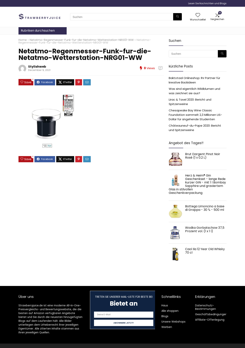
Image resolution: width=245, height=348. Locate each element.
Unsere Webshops (173, 322)
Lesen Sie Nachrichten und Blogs (207, 3)
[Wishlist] (197, 15)
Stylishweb (37, 66)
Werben (166, 327)
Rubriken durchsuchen (38, 30)
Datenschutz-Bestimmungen (205, 307)
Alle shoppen (170, 311)
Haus (164, 305)
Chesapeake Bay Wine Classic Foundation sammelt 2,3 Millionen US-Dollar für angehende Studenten (195, 114)
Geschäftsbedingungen (211, 314)
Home (22, 40)
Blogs (164, 316)
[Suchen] (177, 16)
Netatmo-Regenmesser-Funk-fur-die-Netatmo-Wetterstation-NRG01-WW (82, 40)
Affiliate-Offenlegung (209, 320)
